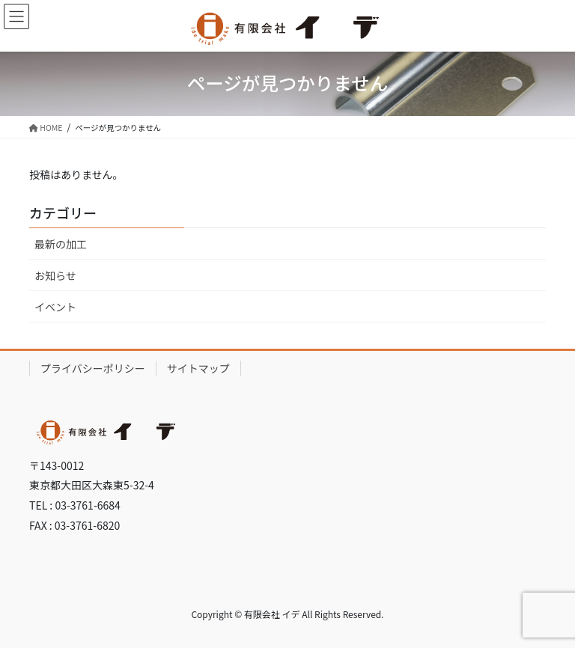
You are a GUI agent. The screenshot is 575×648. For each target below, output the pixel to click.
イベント (55, 306)
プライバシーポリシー (92, 368)
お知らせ (55, 275)
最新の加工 (60, 243)
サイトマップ (198, 368)
